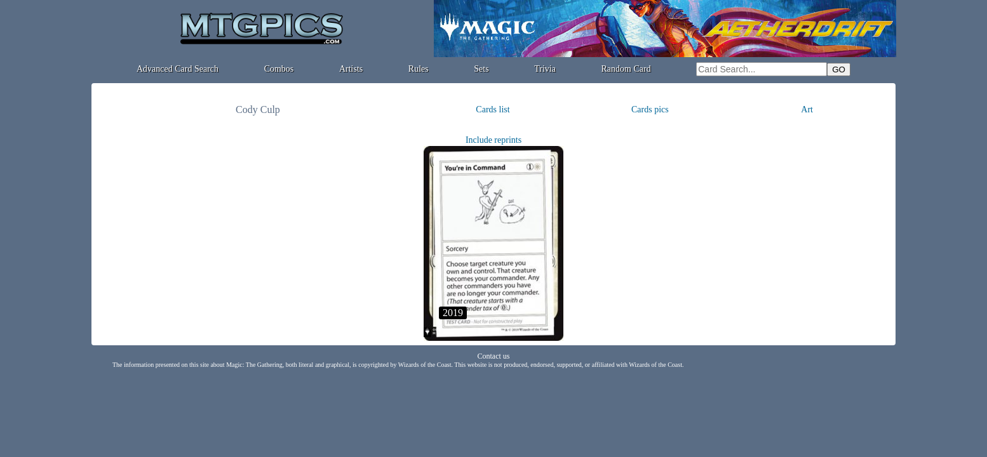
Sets (481, 69)
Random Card (626, 69)
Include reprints (493, 140)
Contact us (494, 356)
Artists (351, 69)
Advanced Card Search (177, 69)
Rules (418, 69)
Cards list (492, 109)
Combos (279, 69)
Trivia (545, 69)
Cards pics (650, 109)
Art (807, 109)
